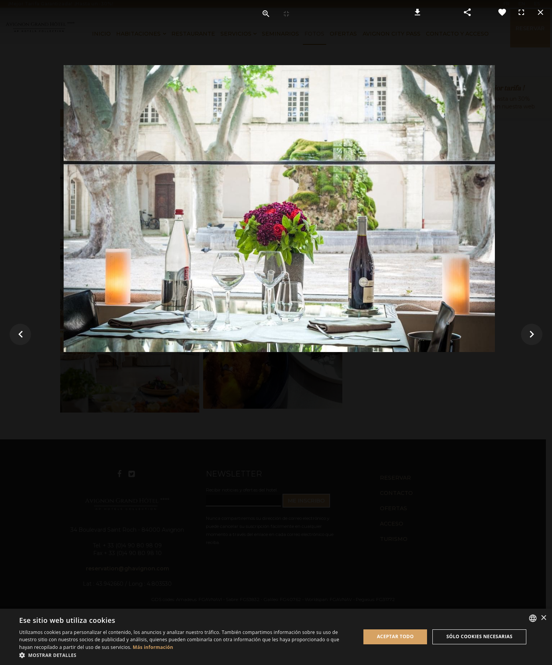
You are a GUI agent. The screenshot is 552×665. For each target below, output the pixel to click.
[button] (185, 655)
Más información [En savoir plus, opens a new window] (153, 647)
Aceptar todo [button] (395, 636)
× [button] (543, 618)
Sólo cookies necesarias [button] (479, 636)
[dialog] (276, 637)
